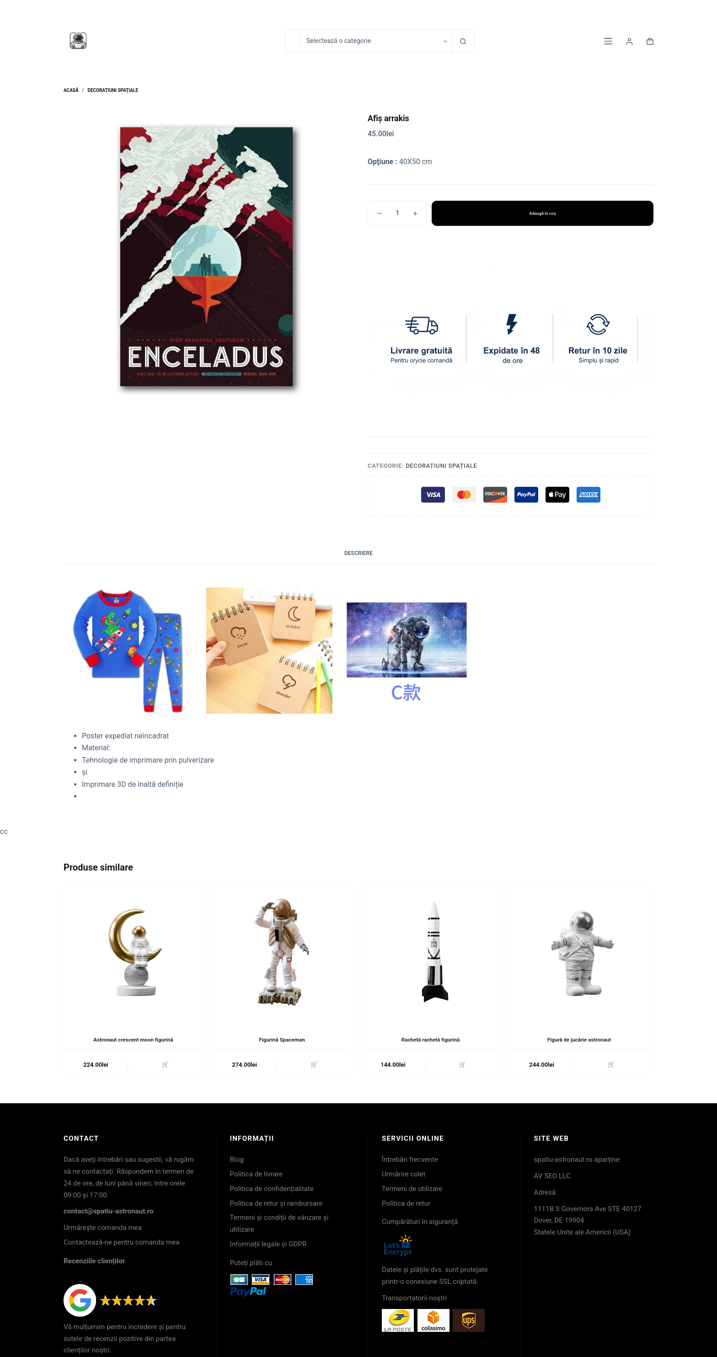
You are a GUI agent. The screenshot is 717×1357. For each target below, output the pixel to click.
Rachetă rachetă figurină (431, 1039)
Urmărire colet (404, 1175)
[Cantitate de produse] (397, 213)
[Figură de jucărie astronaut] (579, 951)
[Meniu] (608, 41)
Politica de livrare (256, 1175)
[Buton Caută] (463, 41)
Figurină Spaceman (282, 1039)
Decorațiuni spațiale (441, 465)
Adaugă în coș (542, 213)
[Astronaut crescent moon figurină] (133, 951)
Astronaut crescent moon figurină (133, 1039)
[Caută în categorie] (375, 41)
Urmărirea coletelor (622, 11)
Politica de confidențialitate (272, 1190)
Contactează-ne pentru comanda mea (122, 1243)
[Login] (629, 41)
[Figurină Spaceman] (282, 951)
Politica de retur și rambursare (276, 1204)
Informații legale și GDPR (268, 1245)
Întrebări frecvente (410, 1160)
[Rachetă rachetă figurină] (430, 951)
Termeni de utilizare (412, 1190)
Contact (567, 11)
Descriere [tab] (358, 553)
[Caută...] (292, 41)
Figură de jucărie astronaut (579, 1039)
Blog (237, 1160)
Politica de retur (406, 1204)
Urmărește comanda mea (103, 1228)
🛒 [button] (165, 1065)
